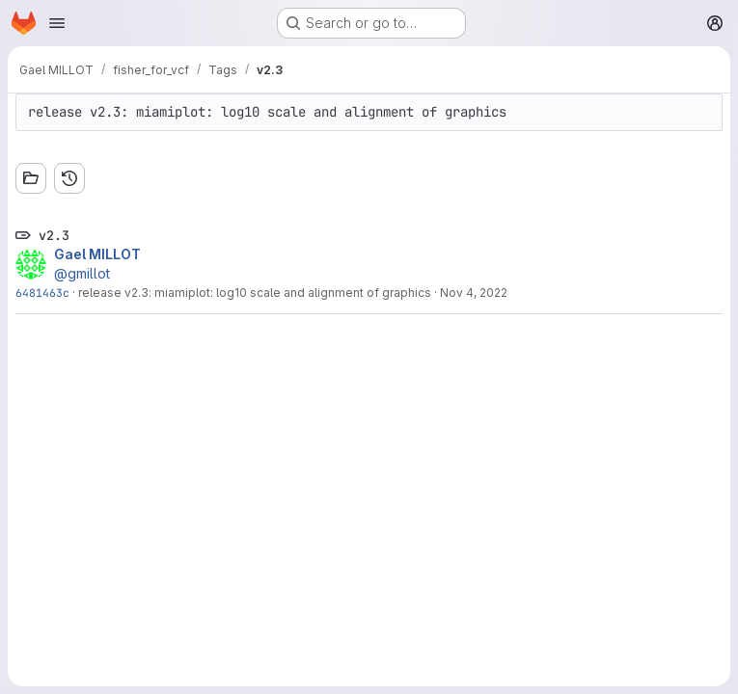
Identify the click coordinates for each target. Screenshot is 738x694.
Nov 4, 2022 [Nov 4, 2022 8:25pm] (473, 292)
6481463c (42, 292)
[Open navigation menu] (56, 23)
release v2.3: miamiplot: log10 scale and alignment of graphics (254, 292)
